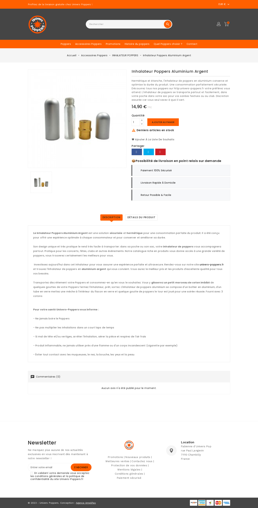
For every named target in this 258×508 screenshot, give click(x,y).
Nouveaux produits (137, 457)
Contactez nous (142, 461)
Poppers (66, 44)
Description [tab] (111, 217)
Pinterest (160, 152)
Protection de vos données (129, 465)
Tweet (149, 152)
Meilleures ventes (117, 461)
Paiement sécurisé (129, 477)
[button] (218, 24)
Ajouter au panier (163, 122)
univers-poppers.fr (212, 264)
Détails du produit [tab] (141, 217)
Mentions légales (128, 469)
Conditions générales (129, 473)
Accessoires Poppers (88, 44)
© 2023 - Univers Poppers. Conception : (52, 502)
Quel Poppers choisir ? (168, 44)
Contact (192, 44)
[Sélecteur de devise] (224, 4)
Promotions (113, 44)
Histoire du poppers (137, 44)
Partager (137, 152)
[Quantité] (136, 122)
